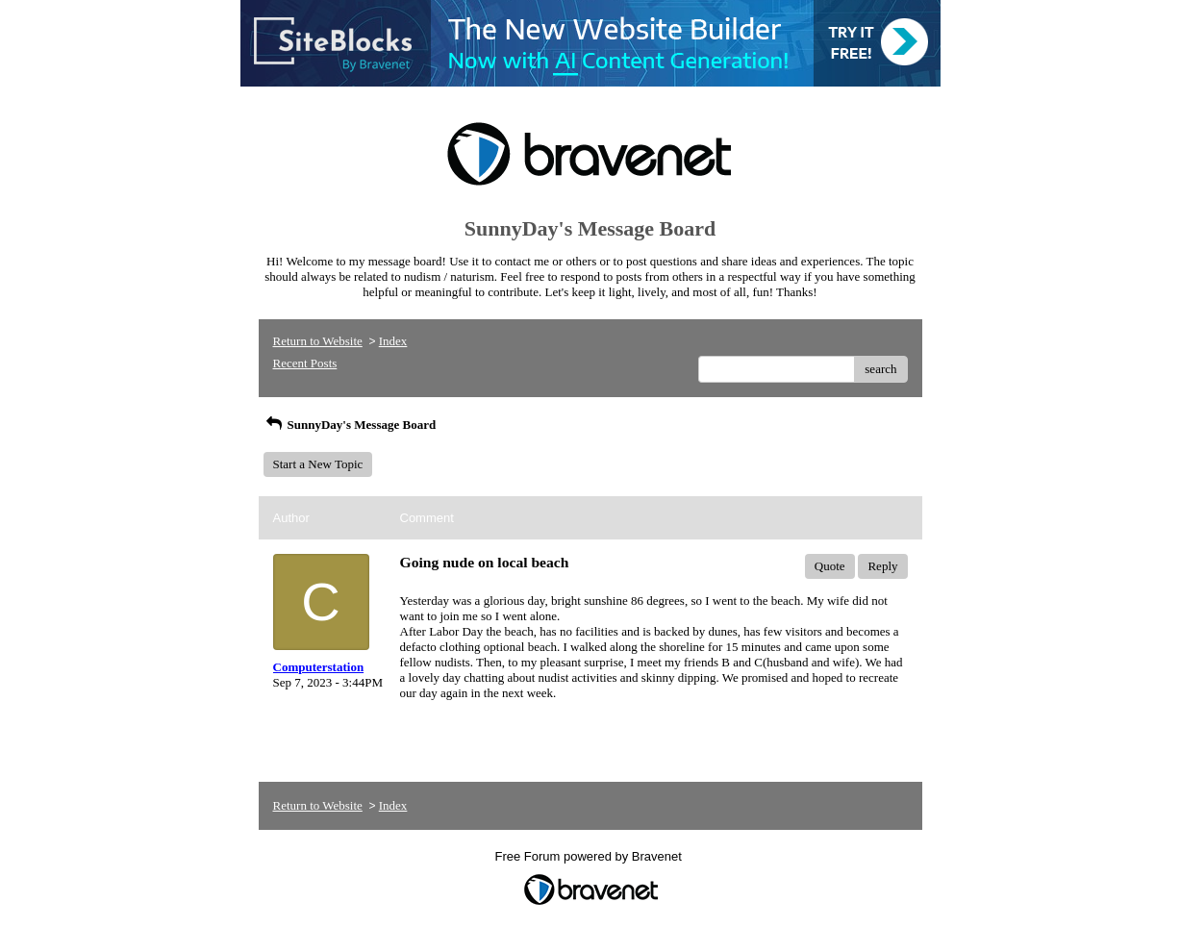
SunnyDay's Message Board (350, 424)
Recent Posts (305, 363)
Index (393, 341)
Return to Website (318, 341)
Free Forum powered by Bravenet (590, 856)
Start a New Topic (318, 464)
